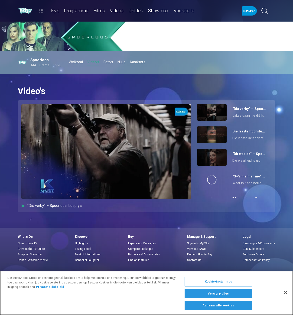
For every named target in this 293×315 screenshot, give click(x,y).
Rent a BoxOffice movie (33, 260)
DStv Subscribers (253, 249)
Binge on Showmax (30, 254)
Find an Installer (138, 260)
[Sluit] (285, 292)
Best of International (88, 254)
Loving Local (83, 249)
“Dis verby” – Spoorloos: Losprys (51, 205)
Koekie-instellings (218, 281)
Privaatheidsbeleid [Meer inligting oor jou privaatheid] (50, 287)
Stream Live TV (27, 243)
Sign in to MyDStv (198, 243)
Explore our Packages (142, 243)
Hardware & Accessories (144, 254)
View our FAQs (196, 249)
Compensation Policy (256, 260)
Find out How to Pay (199, 254)
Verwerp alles (218, 293)
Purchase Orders (253, 254)
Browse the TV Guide (31, 249)
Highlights (81, 243)
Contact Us (194, 260)
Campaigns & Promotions (259, 243)
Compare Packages (140, 249)
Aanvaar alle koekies (218, 305)
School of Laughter (87, 260)
